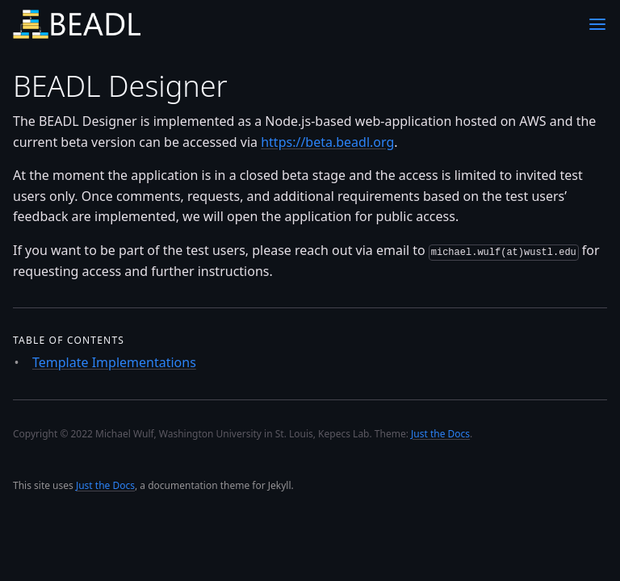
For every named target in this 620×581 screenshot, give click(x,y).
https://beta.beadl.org (327, 142)
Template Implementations (114, 362)
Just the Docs (105, 485)
